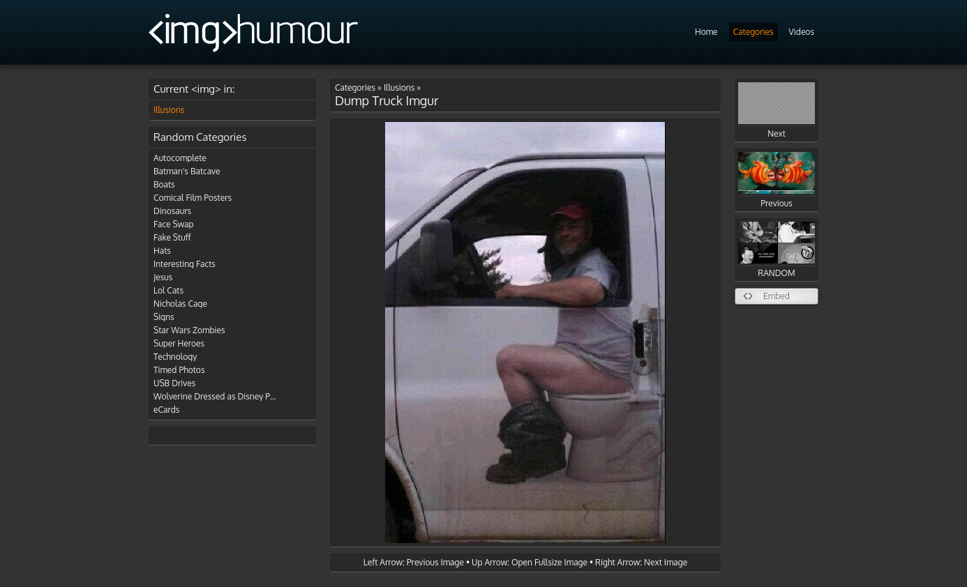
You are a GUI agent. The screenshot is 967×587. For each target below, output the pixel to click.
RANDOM (776, 250)
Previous (776, 180)
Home (706, 31)
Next (776, 110)
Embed (776, 296)
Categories (753, 31)
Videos (801, 31)
